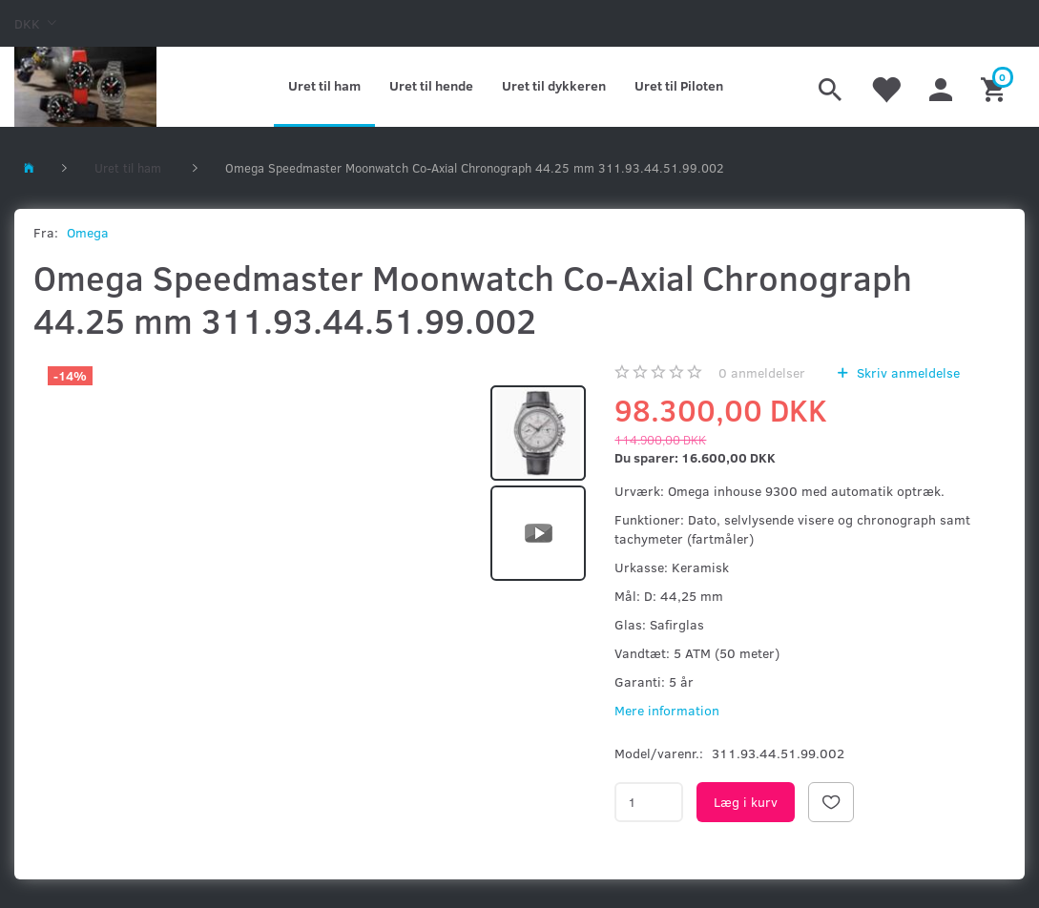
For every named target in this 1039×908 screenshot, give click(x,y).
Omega (88, 232)
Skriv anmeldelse (906, 372)
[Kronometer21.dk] (85, 87)
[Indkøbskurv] (995, 87)
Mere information (666, 710)
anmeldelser (761, 372)
